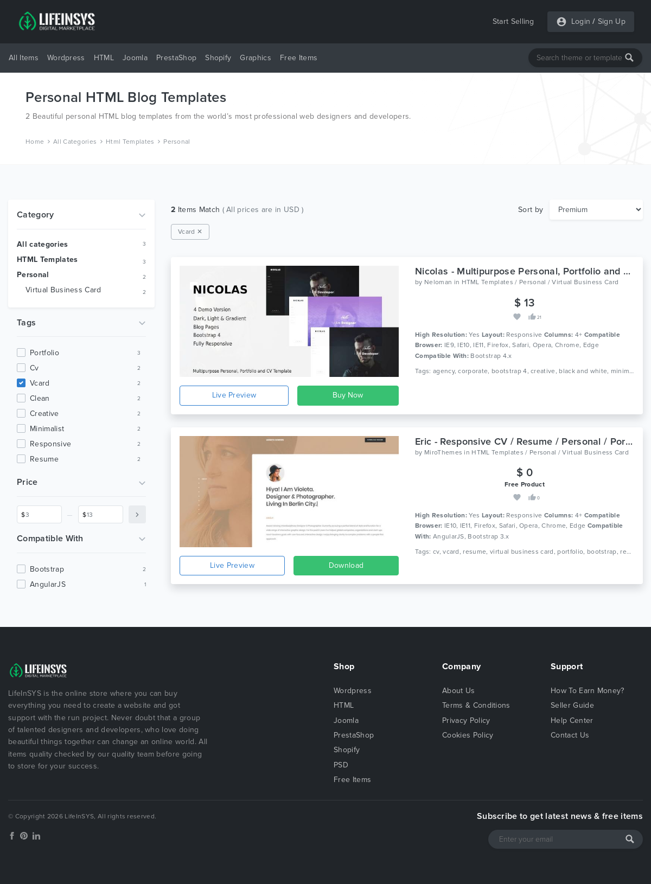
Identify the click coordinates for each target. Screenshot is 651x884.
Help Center (572, 720)
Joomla (135, 57)
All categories (42, 244)
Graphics (255, 57)
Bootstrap (47, 569)
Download (346, 565)
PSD (341, 765)
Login (581, 21)
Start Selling (513, 21)
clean (40, 398)
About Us (458, 690)
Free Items (298, 57)
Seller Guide (572, 705)
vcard (40, 383)
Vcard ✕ (190, 231)
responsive (50, 444)
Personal (176, 141)
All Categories (75, 141)
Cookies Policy (467, 735)
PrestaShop (176, 57)
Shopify (218, 57)
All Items (24, 57)
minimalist (47, 428)
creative (44, 413)
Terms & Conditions (476, 705)
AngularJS (48, 584)
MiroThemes (443, 452)
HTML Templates (47, 259)
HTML (104, 57)
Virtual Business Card (63, 289)
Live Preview (234, 395)
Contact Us (570, 735)
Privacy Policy (466, 720)
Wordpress (66, 57)
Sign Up (612, 21)
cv (34, 368)
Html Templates (130, 141)
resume (44, 459)
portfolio (44, 352)
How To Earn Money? (587, 690)
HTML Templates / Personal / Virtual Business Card (540, 282)
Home (34, 141)
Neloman (438, 282)
